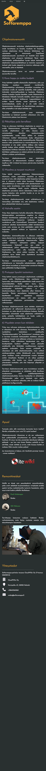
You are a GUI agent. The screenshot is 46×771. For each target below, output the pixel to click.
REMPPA (4, 1)
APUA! (11, 1)
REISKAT (18, 1)
